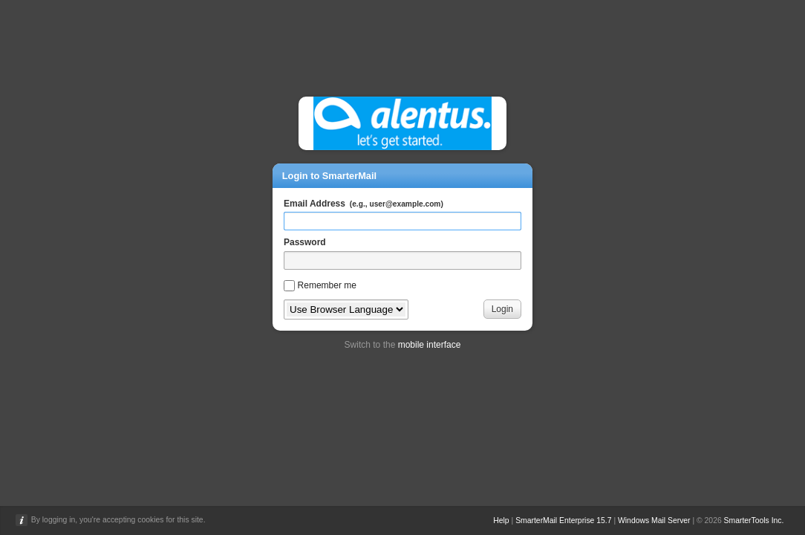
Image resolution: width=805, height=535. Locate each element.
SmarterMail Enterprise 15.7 (563, 520)
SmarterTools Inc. (754, 520)
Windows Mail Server (654, 520)
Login (502, 309)
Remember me (327, 285)
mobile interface (429, 345)
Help (501, 520)
